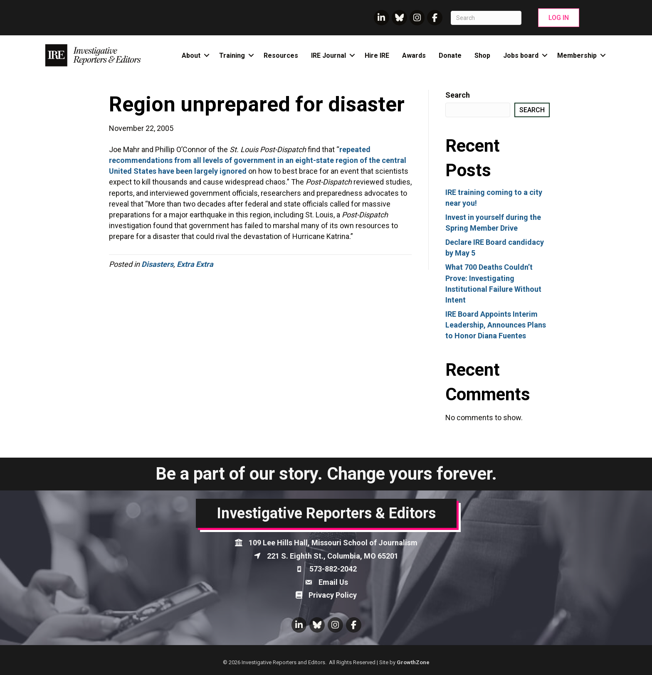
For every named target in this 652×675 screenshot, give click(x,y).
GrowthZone (413, 662)
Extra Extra (195, 264)
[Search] (486, 18)
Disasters (157, 264)
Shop (482, 55)
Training (232, 55)
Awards (414, 55)
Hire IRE (377, 55)
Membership (577, 55)
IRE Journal (328, 55)
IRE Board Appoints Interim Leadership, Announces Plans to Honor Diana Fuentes (495, 325)
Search (457, 95)
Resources (281, 55)
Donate (450, 55)
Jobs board (520, 55)
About (191, 55)
